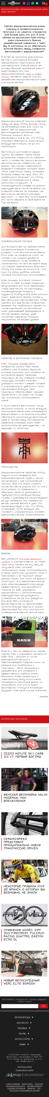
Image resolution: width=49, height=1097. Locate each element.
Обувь (24, 1034)
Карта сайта (27, 1084)
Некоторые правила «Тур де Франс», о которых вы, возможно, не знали (24, 890)
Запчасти (24, 1023)
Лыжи (24, 1044)
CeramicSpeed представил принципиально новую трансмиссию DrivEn (22, 844)
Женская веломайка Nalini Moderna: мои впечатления (26, 798)
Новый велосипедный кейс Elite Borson (22, 982)
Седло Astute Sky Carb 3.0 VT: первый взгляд (24, 755)
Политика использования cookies (24, 1091)
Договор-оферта (34, 1086)
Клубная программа (16, 1088)
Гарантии (31, 1088)
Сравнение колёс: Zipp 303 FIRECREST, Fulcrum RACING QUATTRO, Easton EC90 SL (24, 935)
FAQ (38, 1088)
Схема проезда (13, 1084)
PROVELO (14, 3)
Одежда (24, 1028)
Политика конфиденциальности (24, 1085)
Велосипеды (24, 1017)
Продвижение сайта (24, 1070)
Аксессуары (24, 1039)
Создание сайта (24, 1067)
